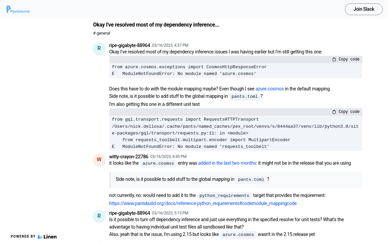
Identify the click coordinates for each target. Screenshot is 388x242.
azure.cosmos (269, 88)
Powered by (34, 237)
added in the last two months (227, 163)
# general (101, 33)
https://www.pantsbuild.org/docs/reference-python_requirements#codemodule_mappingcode (203, 203)
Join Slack (363, 9)
